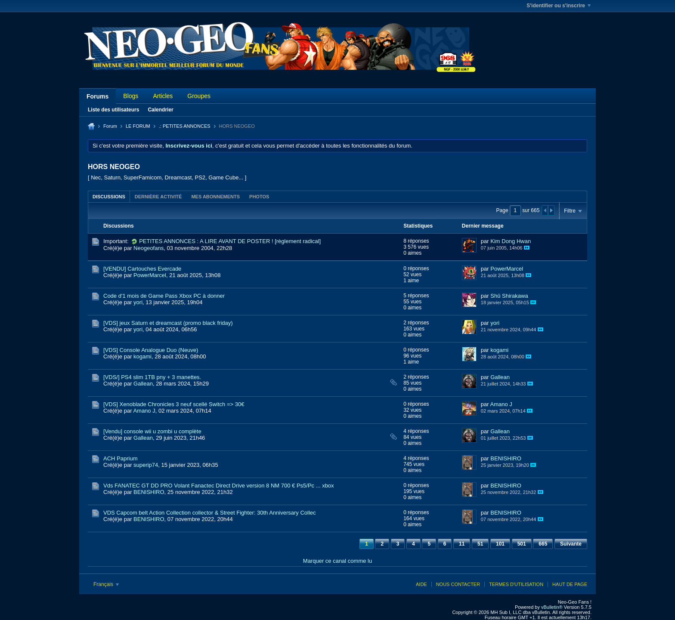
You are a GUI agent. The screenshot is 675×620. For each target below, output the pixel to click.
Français (106, 584)
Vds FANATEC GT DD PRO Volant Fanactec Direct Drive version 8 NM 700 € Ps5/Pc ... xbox (218, 485)
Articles (163, 96)
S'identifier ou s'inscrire (558, 6)
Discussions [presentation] (109, 196)
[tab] (109, 196)
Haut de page (569, 584)
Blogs (130, 96)
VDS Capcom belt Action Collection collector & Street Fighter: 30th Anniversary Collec (209, 512)
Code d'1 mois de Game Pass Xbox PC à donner (164, 296)
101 (500, 544)
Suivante (571, 544)
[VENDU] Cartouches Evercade (142, 268)
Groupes (199, 96)
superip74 (145, 465)
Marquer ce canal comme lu (337, 561)
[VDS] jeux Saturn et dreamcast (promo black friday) (168, 323)
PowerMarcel (149, 275)
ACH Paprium (120, 458)
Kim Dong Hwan (510, 241)
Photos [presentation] (259, 196)
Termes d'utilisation (516, 584)
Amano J (144, 410)
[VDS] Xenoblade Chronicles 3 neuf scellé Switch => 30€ (173, 404)
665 (543, 544)
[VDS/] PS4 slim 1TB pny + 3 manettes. (152, 377)
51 (480, 544)
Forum (110, 126)
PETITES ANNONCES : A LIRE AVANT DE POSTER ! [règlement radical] (230, 241)
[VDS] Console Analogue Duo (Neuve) (150, 350)
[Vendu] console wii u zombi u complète (152, 431)
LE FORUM (138, 126)
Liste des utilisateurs (113, 110)
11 (461, 544)
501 (521, 544)
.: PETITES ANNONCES (185, 126)
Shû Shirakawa (509, 296)
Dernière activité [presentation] (158, 196)
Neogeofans (148, 248)
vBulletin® (552, 607)
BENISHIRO (505, 458)
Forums (97, 96)
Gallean (143, 383)
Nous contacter (458, 584)
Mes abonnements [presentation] (215, 196)
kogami (142, 356)
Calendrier (160, 110)
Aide (421, 584)
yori (137, 302)
